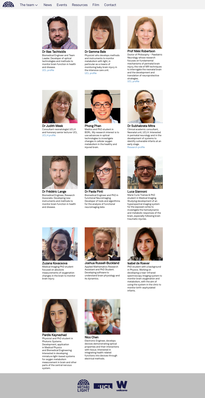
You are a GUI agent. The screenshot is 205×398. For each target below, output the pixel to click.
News (48, 4)
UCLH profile (49, 135)
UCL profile (48, 70)
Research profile (136, 147)
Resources (80, 4)
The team (27, 4)
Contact (110, 4)
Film (95, 4)
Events (62, 4)
